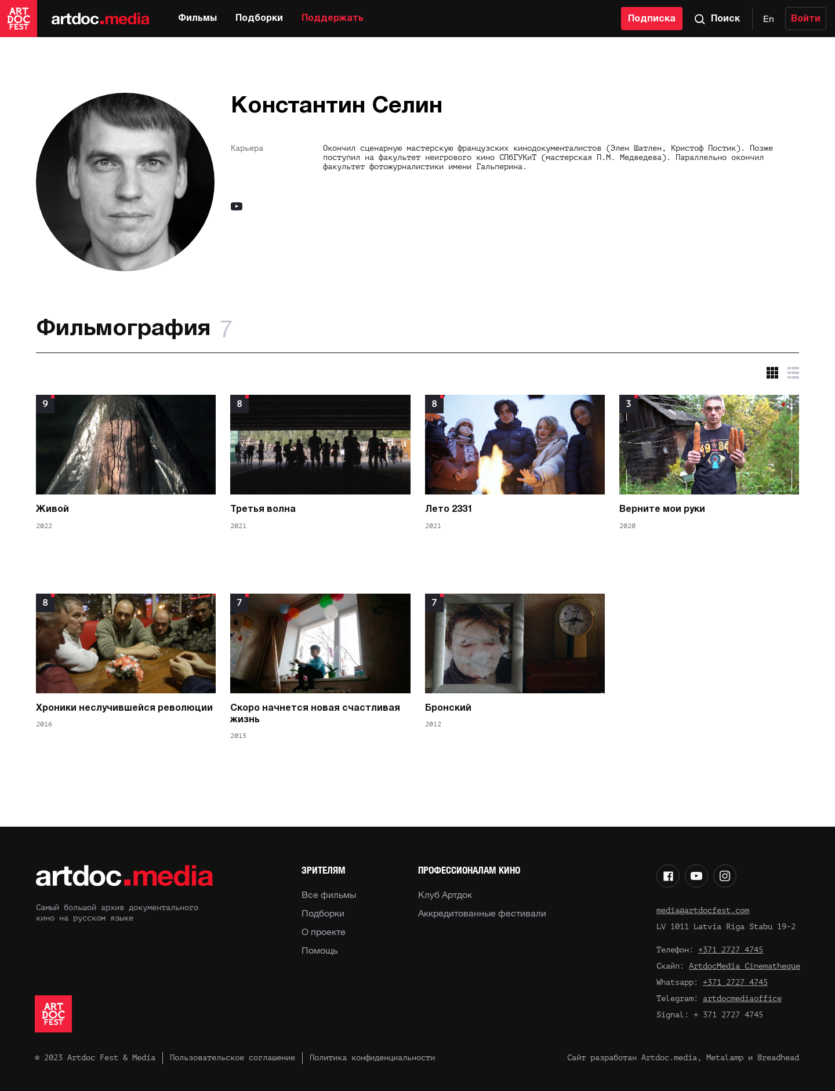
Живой (52, 510)
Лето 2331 (449, 510)
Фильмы (197, 18)
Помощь (319, 950)
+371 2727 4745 (730, 949)
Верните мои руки (662, 510)
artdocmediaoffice (742, 998)
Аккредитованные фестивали (482, 913)
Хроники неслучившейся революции (124, 708)
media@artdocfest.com (702, 910)
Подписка (652, 19)
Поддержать (333, 18)
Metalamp (724, 1057)
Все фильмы (329, 894)
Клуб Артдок (445, 894)
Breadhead (778, 1057)
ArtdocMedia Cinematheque (744, 966)
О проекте (324, 931)
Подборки (259, 18)
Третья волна (263, 510)
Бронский (448, 708)
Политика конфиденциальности (372, 1057)
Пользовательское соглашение (232, 1057)
